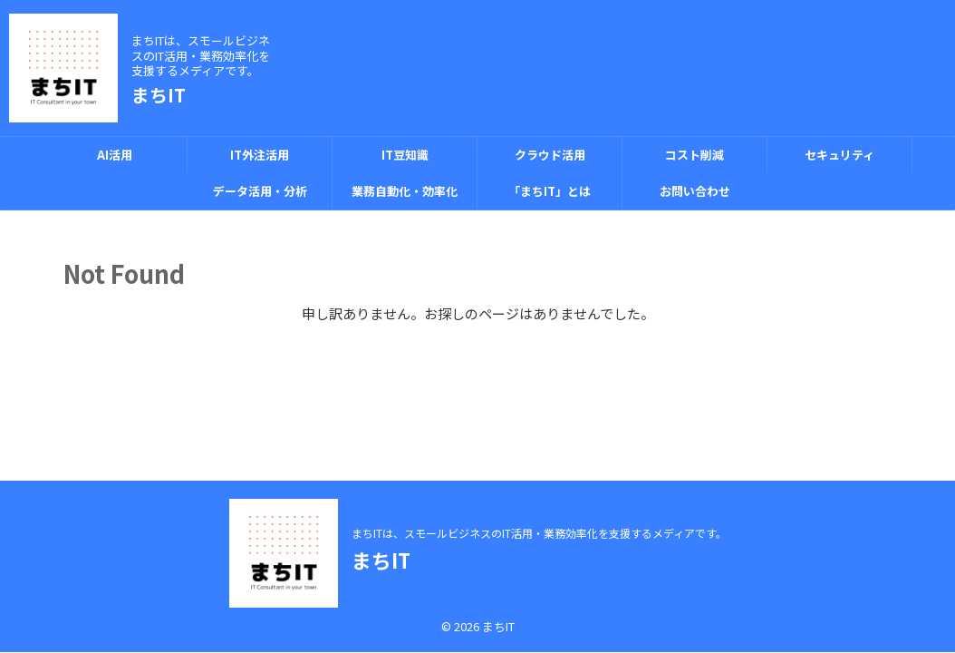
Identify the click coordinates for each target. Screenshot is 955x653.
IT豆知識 (405, 154)
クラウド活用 (550, 154)
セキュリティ (839, 154)
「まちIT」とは (549, 191)
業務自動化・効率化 (405, 191)
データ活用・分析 (260, 191)
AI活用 (114, 154)
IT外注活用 (259, 154)
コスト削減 (694, 154)
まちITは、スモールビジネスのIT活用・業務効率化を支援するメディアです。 (539, 533)
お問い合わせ (695, 191)
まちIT (158, 95)
